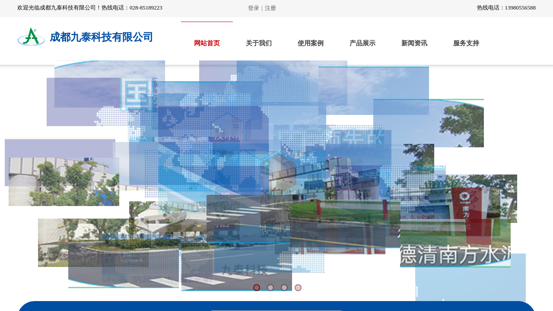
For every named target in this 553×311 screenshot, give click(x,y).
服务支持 (466, 43)
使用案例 (311, 43)
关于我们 (259, 43)
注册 (270, 8)
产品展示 (362, 43)
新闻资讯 (414, 43)
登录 (253, 8)
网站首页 (207, 43)
